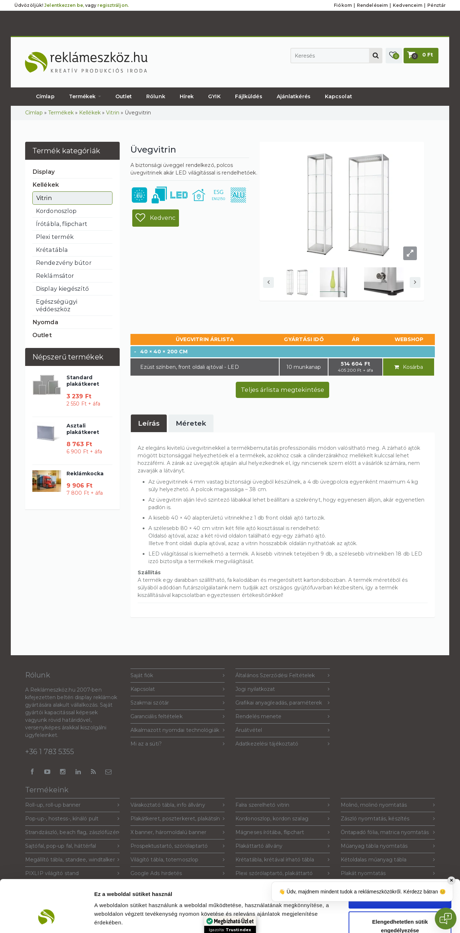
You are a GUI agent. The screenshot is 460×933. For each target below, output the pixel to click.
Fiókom (343, 5)
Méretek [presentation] (191, 423)
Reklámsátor (55, 275)
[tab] (148, 423)
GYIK (214, 96)
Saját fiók (177, 675)
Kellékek (90, 112)
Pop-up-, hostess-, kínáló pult (72, 819)
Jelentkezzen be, (64, 5)
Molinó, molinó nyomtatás (388, 805)
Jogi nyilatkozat (282, 689)
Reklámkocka (85, 473)
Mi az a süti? (177, 744)
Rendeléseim (372, 5)
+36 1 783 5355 (49, 751)
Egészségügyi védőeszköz (56, 305)
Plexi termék (55, 236)
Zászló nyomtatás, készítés (388, 819)
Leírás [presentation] (149, 423)
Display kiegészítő (62, 288)
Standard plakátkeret (82, 380)
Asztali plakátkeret (82, 428)
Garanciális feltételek (177, 716)
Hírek (187, 96)
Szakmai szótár (177, 703)
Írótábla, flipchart (61, 223)
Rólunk (155, 96)
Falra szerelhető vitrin (282, 805)
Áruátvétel (282, 730)
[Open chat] (445, 918)
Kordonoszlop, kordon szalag (282, 819)
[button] (394, 55)
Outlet (123, 96)
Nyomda (45, 322)
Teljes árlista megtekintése (282, 389)
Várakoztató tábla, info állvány (177, 805)
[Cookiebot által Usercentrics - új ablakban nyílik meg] (46, 919)
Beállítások (391, 919)
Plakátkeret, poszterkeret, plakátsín (177, 819)
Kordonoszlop (56, 210)
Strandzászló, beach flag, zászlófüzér (72, 832)
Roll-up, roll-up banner (72, 805)
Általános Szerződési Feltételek (282, 675)
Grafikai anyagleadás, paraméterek (282, 703)
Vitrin (112, 112)
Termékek (85, 96)
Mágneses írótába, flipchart (282, 832)
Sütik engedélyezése (400, 853)
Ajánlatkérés (293, 96)
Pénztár (436, 5)
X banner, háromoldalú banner (177, 832)
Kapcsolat (338, 96)
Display (43, 171)
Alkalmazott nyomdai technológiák (177, 730)
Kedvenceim (407, 5)
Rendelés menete (282, 716)
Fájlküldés (248, 96)
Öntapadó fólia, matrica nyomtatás (388, 832)
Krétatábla (52, 249)
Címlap (45, 96)
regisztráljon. (112, 5)
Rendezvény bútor (64, 262)
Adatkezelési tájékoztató (282, 744)
